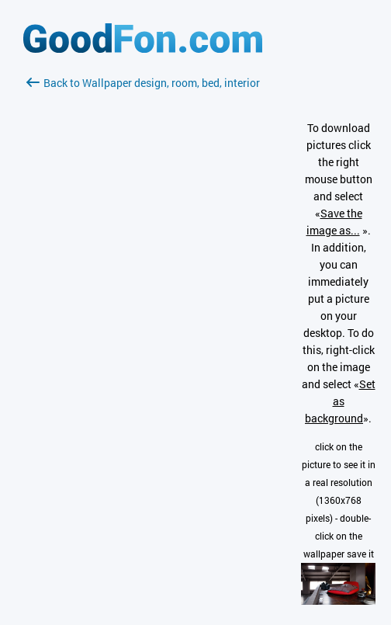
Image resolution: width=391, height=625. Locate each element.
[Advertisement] (143, 275)
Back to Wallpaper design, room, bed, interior (143, 82)
